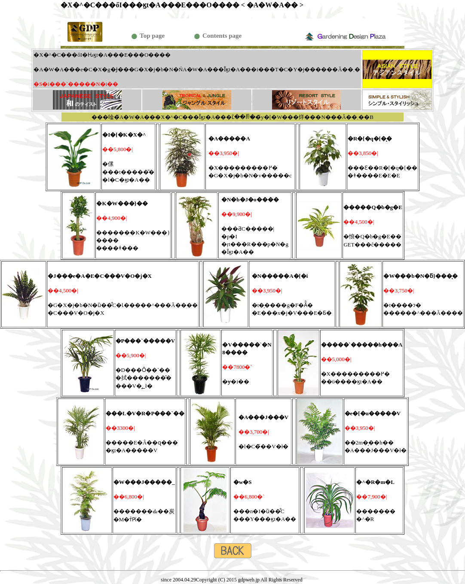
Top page (152, 35)
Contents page (222, 35)
